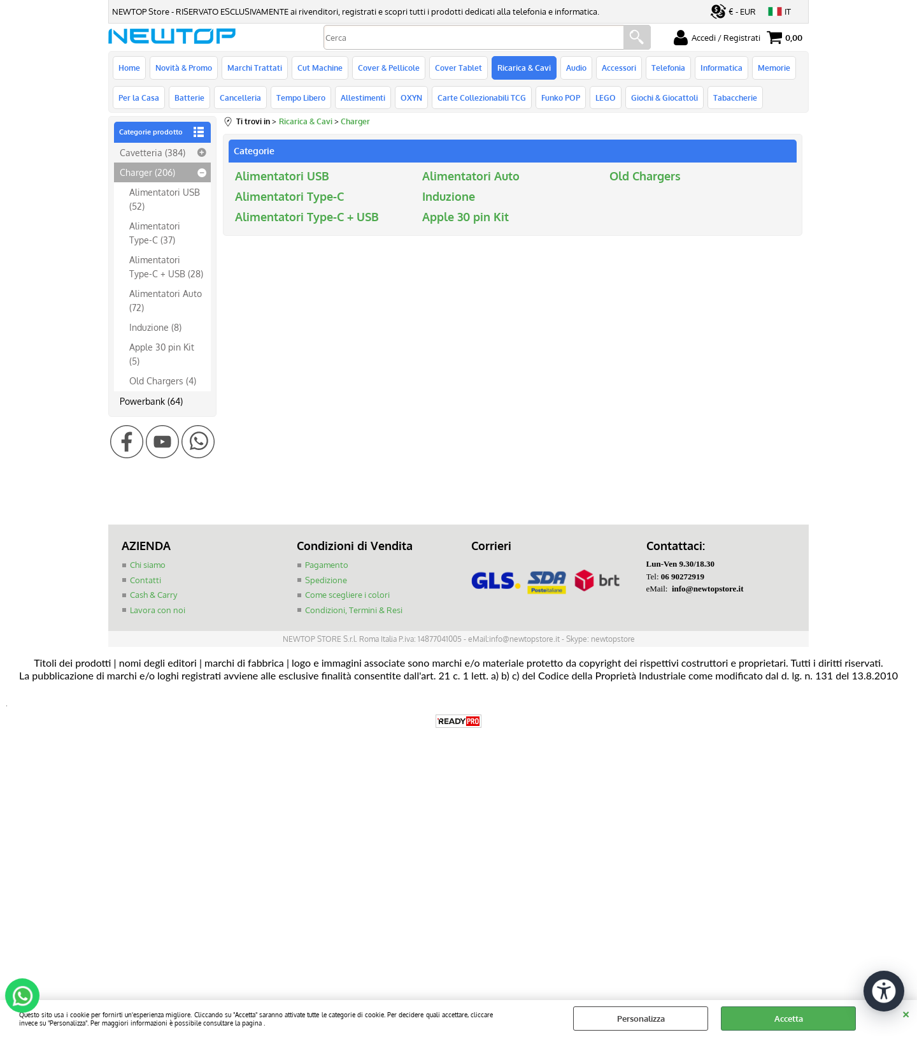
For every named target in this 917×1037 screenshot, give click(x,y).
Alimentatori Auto (471, 176)
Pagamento (326, 565)
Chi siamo (148, 565)
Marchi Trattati (254, 67)
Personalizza (641, 1018)
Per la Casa (138, 97)
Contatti (145, 580)
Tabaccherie (735, 97)
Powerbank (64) (151, 401)
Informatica (721, 67)
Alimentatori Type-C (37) (154, 232)
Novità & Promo (183, 67)
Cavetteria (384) (152, 152)
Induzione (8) (155, 327)
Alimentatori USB (282, 176)
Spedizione (326, 580)
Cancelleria (240, 97)
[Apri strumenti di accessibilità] (884, 991)
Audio (576, 67)
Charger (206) (147, 172)
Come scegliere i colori (347, 595)
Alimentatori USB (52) (164, 198)
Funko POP (560, 97)
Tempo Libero (300, 97)
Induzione (448, 196)
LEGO (605, 97)
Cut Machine (320, 67)
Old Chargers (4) (162, 380)
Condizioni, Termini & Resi (353, 610)
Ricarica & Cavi (524, 67)
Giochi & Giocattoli (664, 97)
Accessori (619, 67)
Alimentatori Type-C (289, 196)
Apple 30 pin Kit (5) (161, 353)
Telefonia (668, 67)
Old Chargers (645, 176)
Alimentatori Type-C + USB (307, 217)
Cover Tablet (458, 67)
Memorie (774, 67)
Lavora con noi (157, 610)
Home (129, 67)
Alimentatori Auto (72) (165, 299)
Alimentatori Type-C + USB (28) (166, 266)
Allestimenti (363, 97)
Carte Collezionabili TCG (481, 97)
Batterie (189, 97)
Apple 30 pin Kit (465, 217)
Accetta (788, 1018)
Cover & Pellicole (389, 67)
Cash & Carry (153, 595)
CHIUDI (906, 1012)
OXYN (411, 97)
